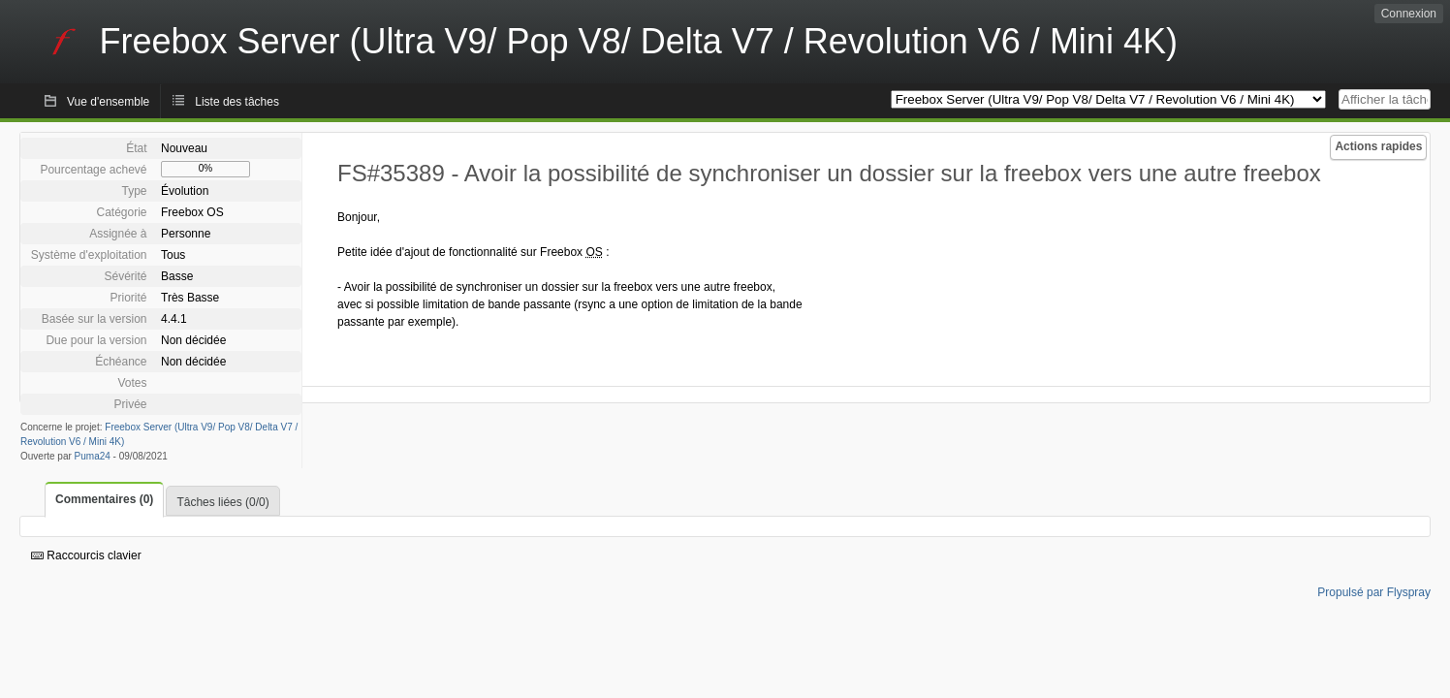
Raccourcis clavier (86, 555)
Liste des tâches (237, 102)
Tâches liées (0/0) (222, 502)
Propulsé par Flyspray (1374, 592)
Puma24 (92, 456)
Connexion (1408, 13)
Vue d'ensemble (108, 102)
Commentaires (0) (104, 499)
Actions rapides (1378, 146)
